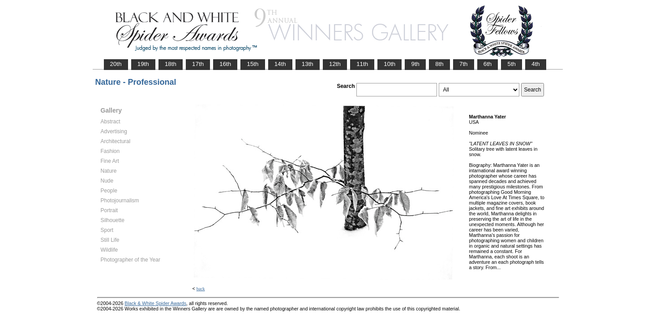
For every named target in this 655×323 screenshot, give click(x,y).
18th (170, 64)
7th (463, 64)
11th (362, 64)
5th (511, 64)
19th (143, 64)
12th (335, 64)
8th (439, 64)
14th (280, 64)
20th (116, 64)
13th (307, 64)
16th (225, 64)
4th (536, 64)
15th (252, 64)
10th (389, 64)
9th (415, 64)
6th (488, 64)
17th (198, 64)
